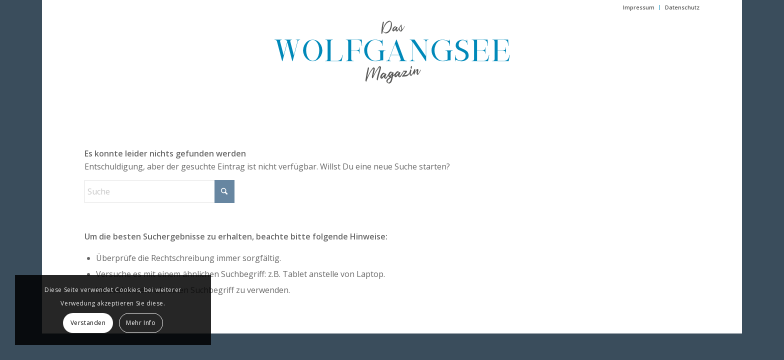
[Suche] (159, 191)
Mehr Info (141, 322)
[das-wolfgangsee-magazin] (392, 52)
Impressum (638, 7)
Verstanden (88, 322)
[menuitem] (639, 7)
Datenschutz (682, 7)
